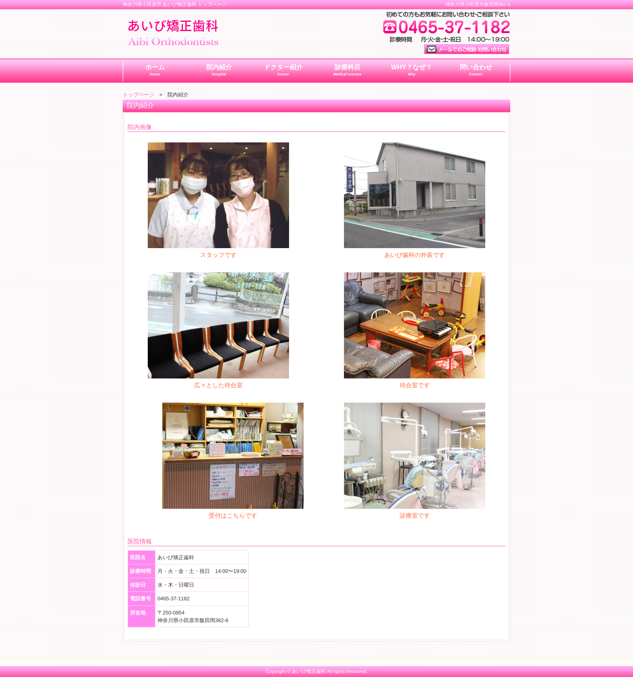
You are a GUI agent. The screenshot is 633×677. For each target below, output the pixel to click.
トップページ (138, 95)
